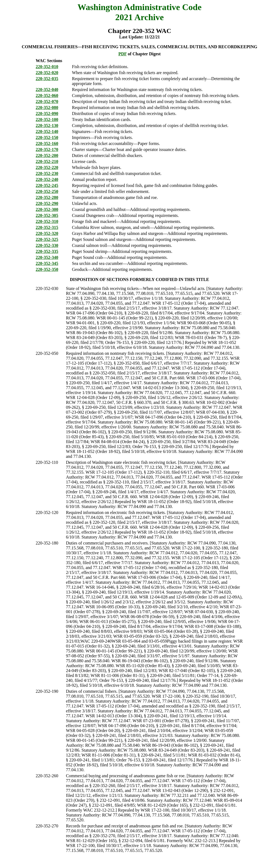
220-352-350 (47, 269)
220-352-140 (47, 131)
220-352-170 (47, 149)
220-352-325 (47, 239)
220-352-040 (47, 89)
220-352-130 (47, 125)
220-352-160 (47, 143)
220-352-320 (47, 233)
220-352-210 (47, 161)
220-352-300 (47, 209)
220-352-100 (47, 119)
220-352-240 (47, 179)
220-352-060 (47, 95)
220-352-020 (47, 72)
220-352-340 (47, 257)
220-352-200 (47, 155)
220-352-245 (47, 185)
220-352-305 (47, 215)
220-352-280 (47, 197)
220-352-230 (47, 173)
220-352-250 (47, 191)
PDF (122, 54)
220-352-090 (47, 113)
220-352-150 (47, 137)
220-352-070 (47, 101)
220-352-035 (47, 78)
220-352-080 (47, 107)
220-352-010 (47, 66)
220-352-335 (47, 251)
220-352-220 (47, 167)
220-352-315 (47, 227)
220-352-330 (47, 245)
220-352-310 (47, 221)
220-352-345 (47, 263)
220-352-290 (47, 203)
